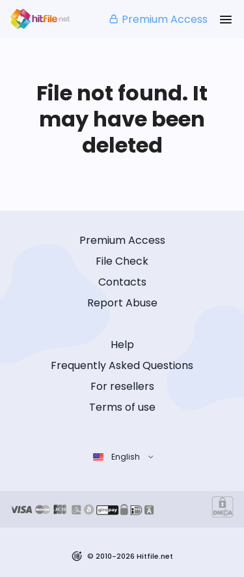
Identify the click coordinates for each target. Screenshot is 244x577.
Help (122, 344)
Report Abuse (122, 302)
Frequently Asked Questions (122, 365)
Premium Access (158, 19)
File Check (122, 261)
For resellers (122, 386)
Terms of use (122, 407)
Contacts (122, 281)
